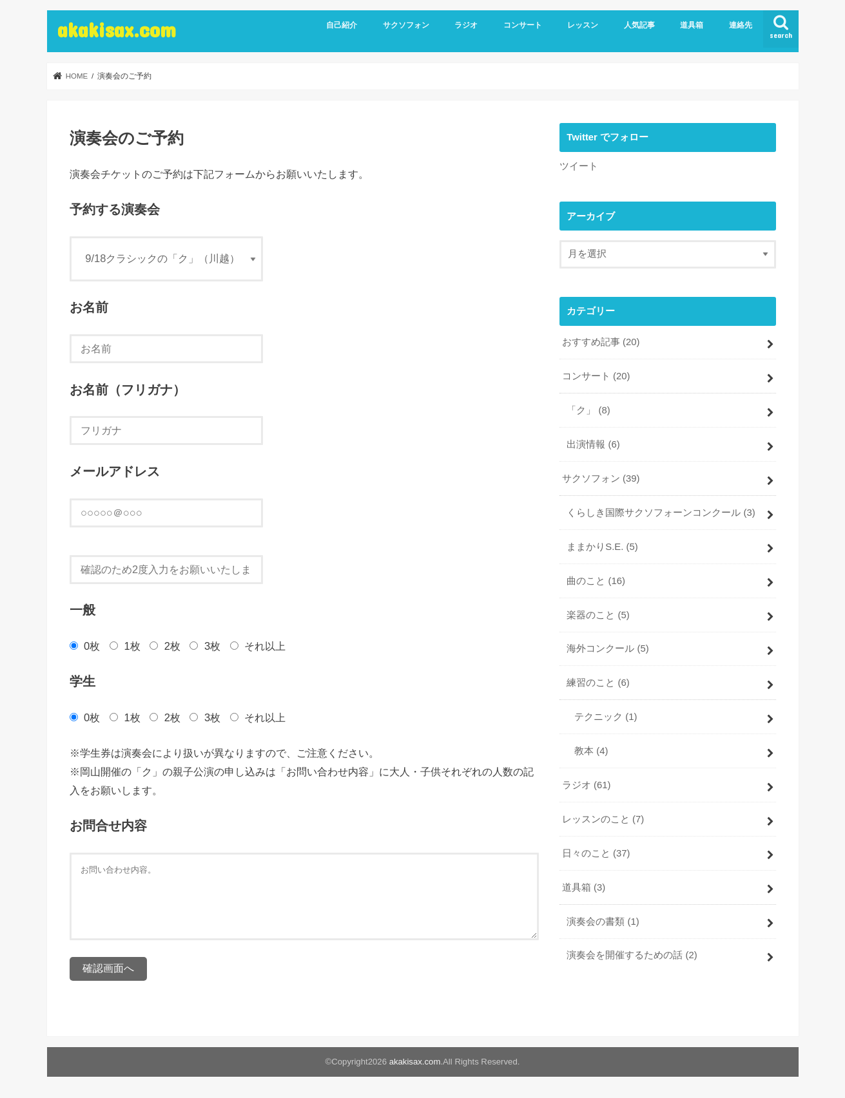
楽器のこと (598, 615)
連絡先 (740, 25)
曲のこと (596, 581)
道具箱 (691, 25)
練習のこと (598, 682)
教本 (591, 751)
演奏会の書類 (603, 921)
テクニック (605, 717)
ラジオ (466, 25)
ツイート (578, 166)
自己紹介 (341, 25)
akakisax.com (116, 29)
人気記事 (639, 25)
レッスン (582, 25)
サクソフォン (406, 25)
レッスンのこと (603, 819)
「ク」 (588, 410)
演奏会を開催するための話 (632, 955)
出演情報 (593, 444)
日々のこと (596, 853)
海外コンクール (607, 648)
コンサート (522, 25)
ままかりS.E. (602, 547)
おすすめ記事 (601, 342)
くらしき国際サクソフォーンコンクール (661, 512)
